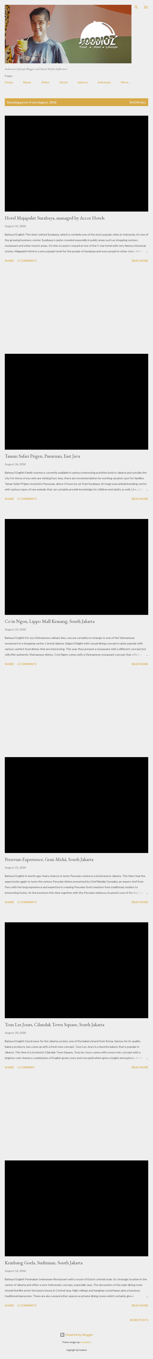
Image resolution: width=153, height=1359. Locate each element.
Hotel (63, 82)
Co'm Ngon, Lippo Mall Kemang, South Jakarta (50, 621)
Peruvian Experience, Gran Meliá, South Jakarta (49, 859)
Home (9, 82)
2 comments (26, 260)
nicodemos (85, 1342)
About (27, 82)
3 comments (26, 902)
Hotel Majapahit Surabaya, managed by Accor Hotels (55, 218)
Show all (137, 102)
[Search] (136, 7)
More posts (139, 1320)
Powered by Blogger (76, 1335)
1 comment (26, 1067)
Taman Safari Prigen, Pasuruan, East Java (42, 456)
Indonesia (104, 82)
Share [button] (9, 260)
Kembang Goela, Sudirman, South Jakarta (44, 1263)
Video (45, 82)
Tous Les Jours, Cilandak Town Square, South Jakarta (54, 1024)
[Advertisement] (76, 309)
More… (125, 82)
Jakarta (82, 82)
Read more (140, 260)
